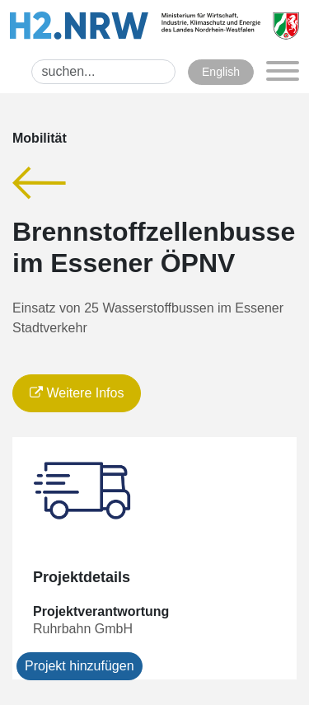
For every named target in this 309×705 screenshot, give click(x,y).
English (221, 71)
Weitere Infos (77, 393)
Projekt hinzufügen (79, 666)
